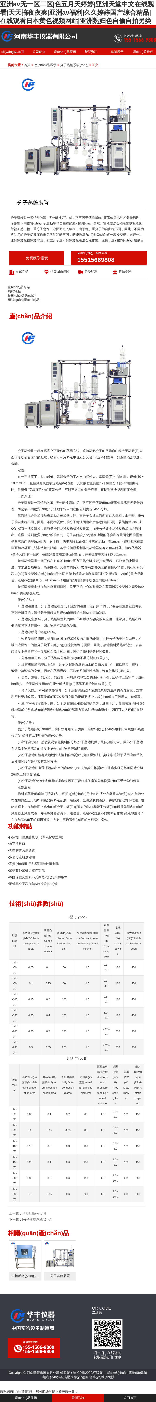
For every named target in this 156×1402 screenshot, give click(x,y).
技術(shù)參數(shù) (22, 295)
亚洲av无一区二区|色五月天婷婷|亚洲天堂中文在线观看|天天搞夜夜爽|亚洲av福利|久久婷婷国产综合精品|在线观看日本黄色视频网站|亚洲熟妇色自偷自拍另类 (77, 12)
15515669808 (96, 259)
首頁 (27, 65)
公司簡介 (39, 52)
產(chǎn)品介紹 (19, 287)
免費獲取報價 (37, 258)
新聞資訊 (91, 52)
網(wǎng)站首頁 (12, 52)
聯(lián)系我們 (143, 52)
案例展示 (117, 52)
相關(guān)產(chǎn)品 (23, 300)
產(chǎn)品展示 (65, 52)
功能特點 (14, 291)
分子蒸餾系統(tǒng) (74, 65)
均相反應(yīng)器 (34, 1213)
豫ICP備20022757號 (88, 1372)
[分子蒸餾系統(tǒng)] (37, 1219)
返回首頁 (130, 1398)
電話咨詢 (78, 1398)
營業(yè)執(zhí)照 (102, 1377)
